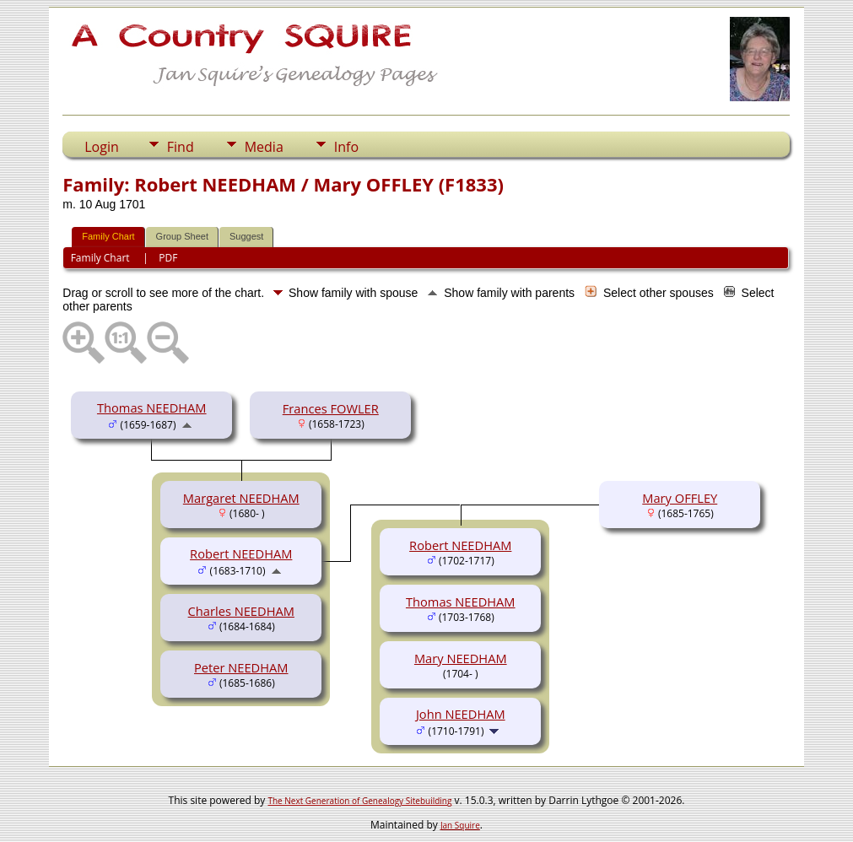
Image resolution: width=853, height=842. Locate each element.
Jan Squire (460, 825)
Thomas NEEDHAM (152, 407)
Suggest (246, 236)
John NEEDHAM (460, 713)
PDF (168, 258)
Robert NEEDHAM (241, 553)
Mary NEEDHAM (460, 658)
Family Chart (108, 236)
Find (180, 147)
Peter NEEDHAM (241, 667)
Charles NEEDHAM (241, 610)
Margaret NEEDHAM (241, 497)
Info (346, 147)
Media (264, 147)
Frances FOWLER (331, 408)
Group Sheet (182, 236)
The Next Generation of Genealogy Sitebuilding (359, 801)
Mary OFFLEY (679, 497)
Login (101, 147)
